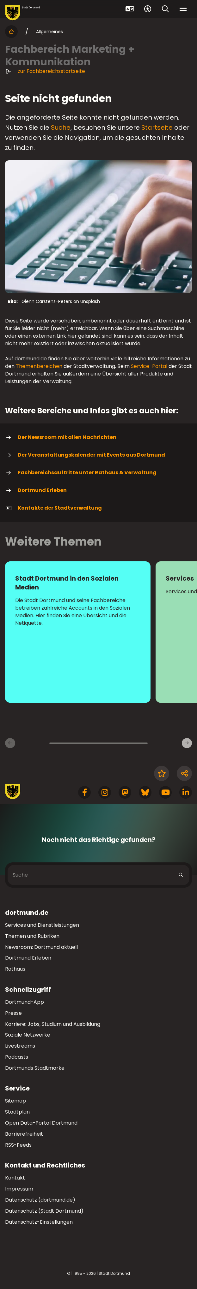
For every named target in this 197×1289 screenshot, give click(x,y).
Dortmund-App (24, 1002)
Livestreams (20, 1046)
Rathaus (15, 969)
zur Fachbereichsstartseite (45, 71)
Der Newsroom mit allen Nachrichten (60, 437)
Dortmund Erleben (36, 490)
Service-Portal (149, 366)
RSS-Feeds (18, 1145)
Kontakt (15, 1177)
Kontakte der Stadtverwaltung (53, 508)
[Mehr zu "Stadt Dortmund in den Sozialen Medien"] (78, 632)
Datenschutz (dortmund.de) (40, 1199)
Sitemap (15, 1100)
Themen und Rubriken (32, 936)
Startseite (157, 127)
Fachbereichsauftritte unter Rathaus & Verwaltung (81, 472)
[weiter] (187, 743)
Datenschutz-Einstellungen (39, 1222)
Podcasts (16, 1057)
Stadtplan (17, 1111)
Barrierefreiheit (24, 1134)
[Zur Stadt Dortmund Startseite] (22, 13)
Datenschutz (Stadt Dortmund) (44, 1211)
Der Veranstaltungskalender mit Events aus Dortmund (85, 455)
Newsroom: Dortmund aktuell (41, 947)
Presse (13, 1013)
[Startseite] (11, 31)
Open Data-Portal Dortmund (41, 1122)
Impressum (19, 1188)
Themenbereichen (39, 366)
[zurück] (10, 743)
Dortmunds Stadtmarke (35, 1068)
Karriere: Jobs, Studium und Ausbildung (52, 1024)
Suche (61, 127)
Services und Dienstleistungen (42, 925)
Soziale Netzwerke (27, 1034)
